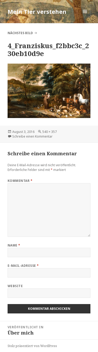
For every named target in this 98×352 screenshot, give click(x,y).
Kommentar (20, 180)
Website (15, 286)
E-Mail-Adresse (23, 265)
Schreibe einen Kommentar (32, 136)
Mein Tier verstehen (37, 11)
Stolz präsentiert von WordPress (32, 346)
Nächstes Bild (20, 33)
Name (14, 245)
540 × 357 (49, 131)
